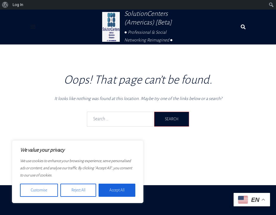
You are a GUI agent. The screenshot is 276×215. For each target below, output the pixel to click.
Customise (39, 190)
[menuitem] (5, 5)
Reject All (78, 190)
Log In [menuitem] (18, 4)
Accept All (117, 190)
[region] (77, 171)
